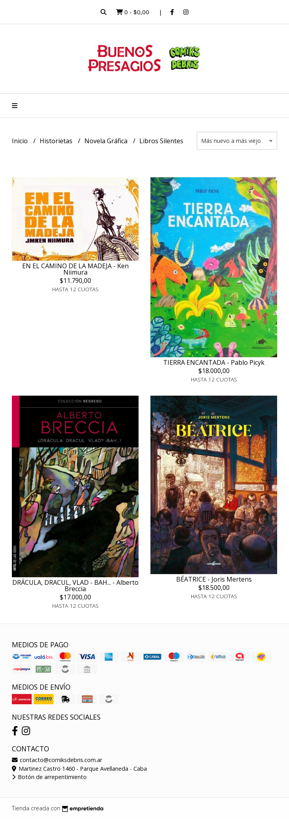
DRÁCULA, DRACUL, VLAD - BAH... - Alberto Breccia (75, 585)
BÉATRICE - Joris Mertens (214, 579)
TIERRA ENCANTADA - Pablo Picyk (213, 362)
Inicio (20, 140)
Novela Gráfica (106, 140)
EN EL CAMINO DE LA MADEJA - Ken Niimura (75, 269)
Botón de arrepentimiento (49, 777)
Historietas (57, 140)
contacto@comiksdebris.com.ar (57, 760)
